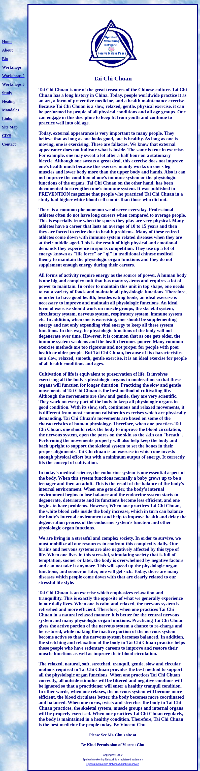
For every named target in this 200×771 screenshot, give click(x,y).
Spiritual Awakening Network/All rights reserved (112, 764)
